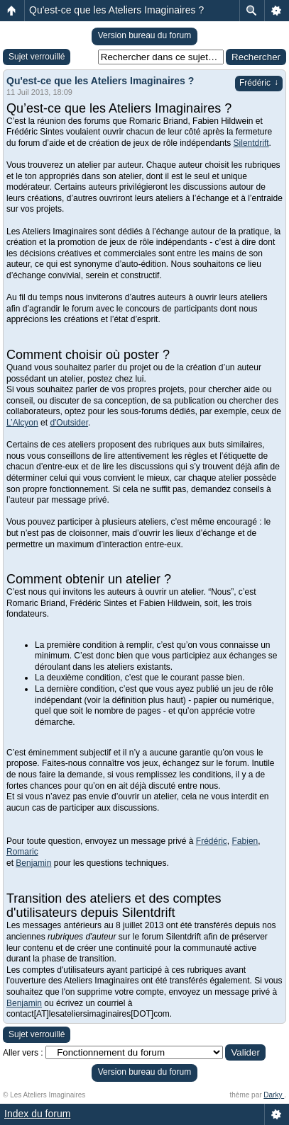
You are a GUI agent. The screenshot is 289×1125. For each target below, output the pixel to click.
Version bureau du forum (144, 35)
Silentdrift (251, 143)
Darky (273, 1095)
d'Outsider (69, 423)
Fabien (245, 841)
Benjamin (33, 863)
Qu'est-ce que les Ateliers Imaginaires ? (116, 10)
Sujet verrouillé (37, 57)
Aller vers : (23, 1053)
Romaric (22, 852)
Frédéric (258, 83)
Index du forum (37, 1113)
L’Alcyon (22, 423)
